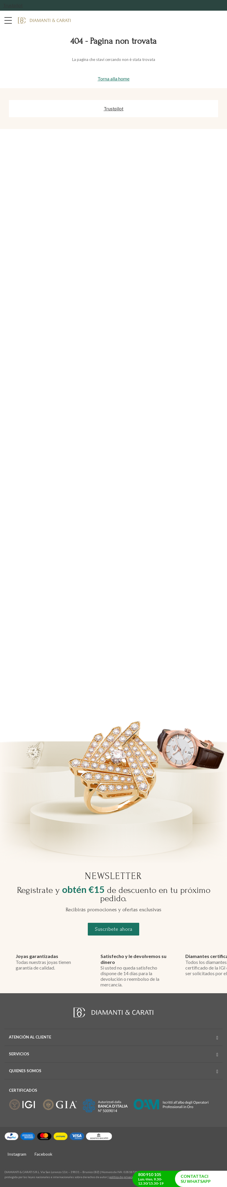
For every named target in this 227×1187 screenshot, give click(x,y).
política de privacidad (123, 1177)
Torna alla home (113, 78)
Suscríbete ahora (113, 929)
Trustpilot (13, 5)
